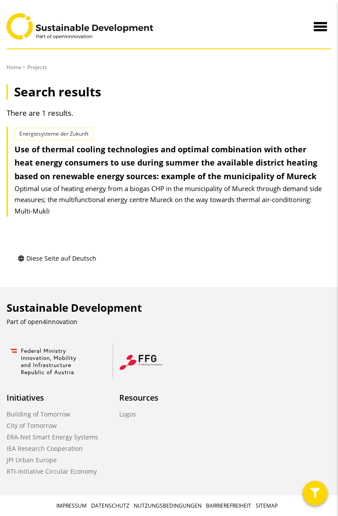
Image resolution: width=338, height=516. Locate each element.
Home (14, 67)
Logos (127, 414)
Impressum (71, 505)
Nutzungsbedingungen (168, 505)
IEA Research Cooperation (45, 448)
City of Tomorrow (32, 425)
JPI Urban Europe (32, 460)
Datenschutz (110, 505)
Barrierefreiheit (228, 505)
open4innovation (52, 321)
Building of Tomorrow (38, 414)
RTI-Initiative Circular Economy (52, 471)
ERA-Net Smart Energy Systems (52, 437)
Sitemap (267, 505)
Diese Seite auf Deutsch (57, 258)
